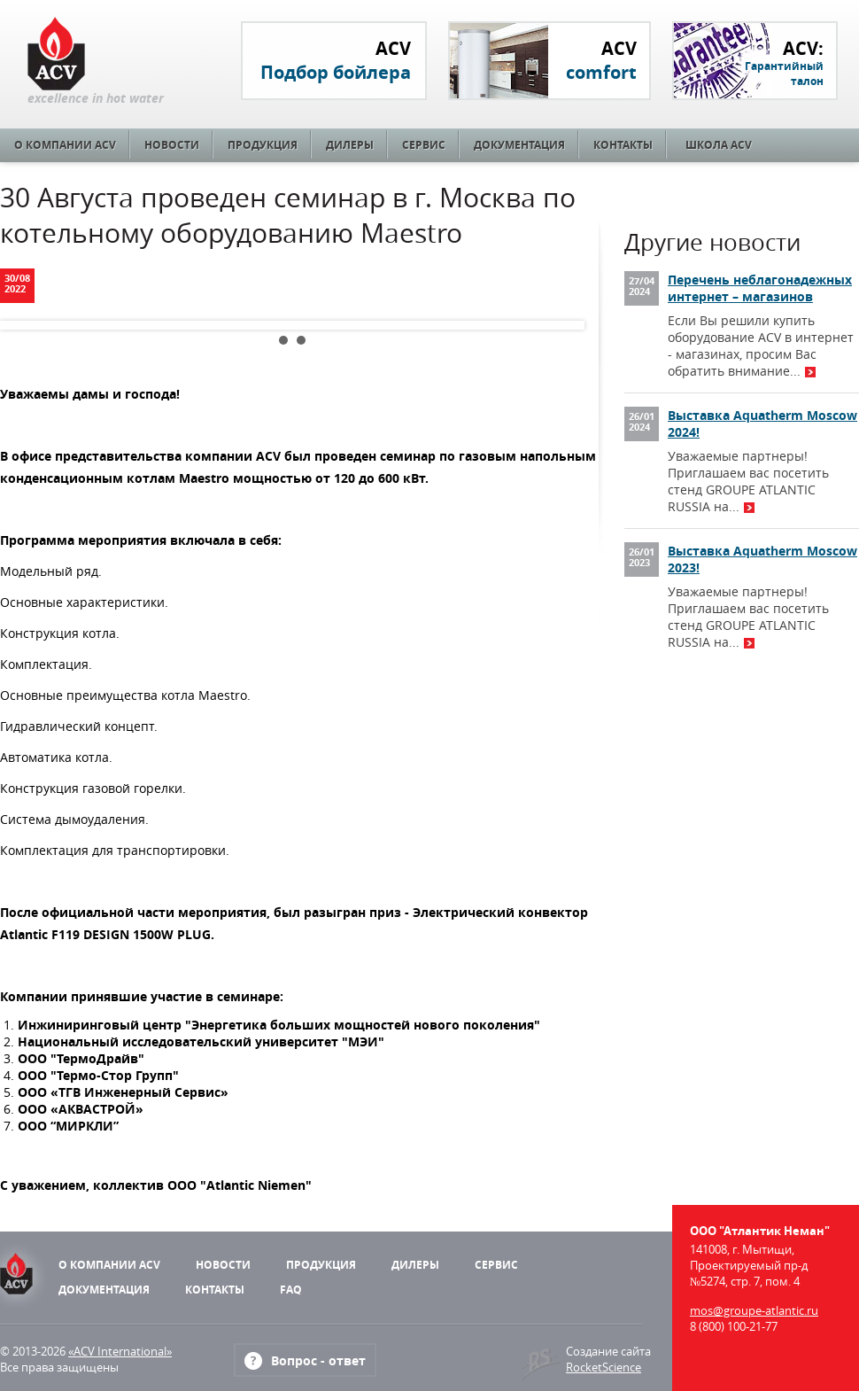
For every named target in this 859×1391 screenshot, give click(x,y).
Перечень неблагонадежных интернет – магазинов (760, 288)
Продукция (263, 144)
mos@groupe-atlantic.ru (754, 1310)
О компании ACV (65, 144)
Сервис (423, 144)
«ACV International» (120, 1351)
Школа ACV (718, 144)
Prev (27, 325)
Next (557, 325)
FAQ (291, 1289)
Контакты (623, 144)
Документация (519, 144)
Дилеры (350, 144)
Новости (171, 144)
